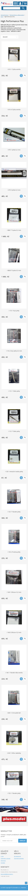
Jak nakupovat (17, 856)
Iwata (2, 16)
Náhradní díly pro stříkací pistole (17, 15)
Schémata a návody (5, 858)
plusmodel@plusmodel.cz (7, 874)
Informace (3, 860)
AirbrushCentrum (4, 15)
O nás (2, 856)
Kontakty (3, 863)
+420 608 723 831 (5, 876)
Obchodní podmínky (19, 858)
